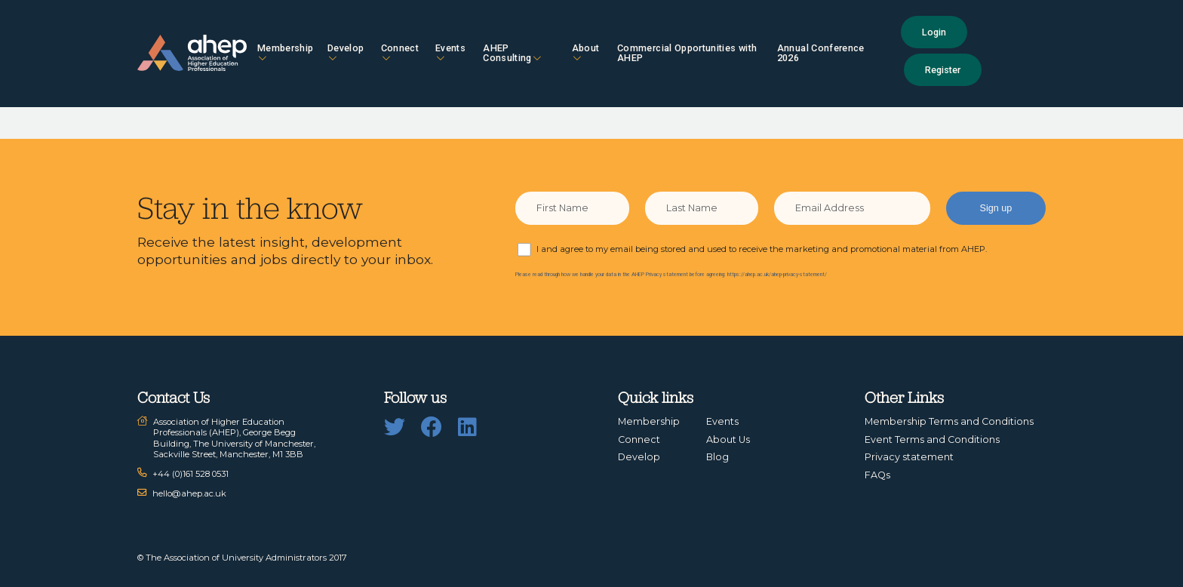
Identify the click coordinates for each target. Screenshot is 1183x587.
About (586, 52)
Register (942, 69)
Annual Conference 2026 (821, 53)
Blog (717, 457)
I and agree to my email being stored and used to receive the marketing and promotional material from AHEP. (761, 249)
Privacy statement (909, 457)
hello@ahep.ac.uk (189, 493)
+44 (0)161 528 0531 (190, 474)
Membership (285, 52)
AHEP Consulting (512, 53)
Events (450, 52)
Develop (345, 52)
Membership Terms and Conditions (949, 421)
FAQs (877, 475)
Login (934, 32)
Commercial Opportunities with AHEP (687, 53)
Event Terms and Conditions (932, 439)
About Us (728, 439)
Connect (400, 52)
